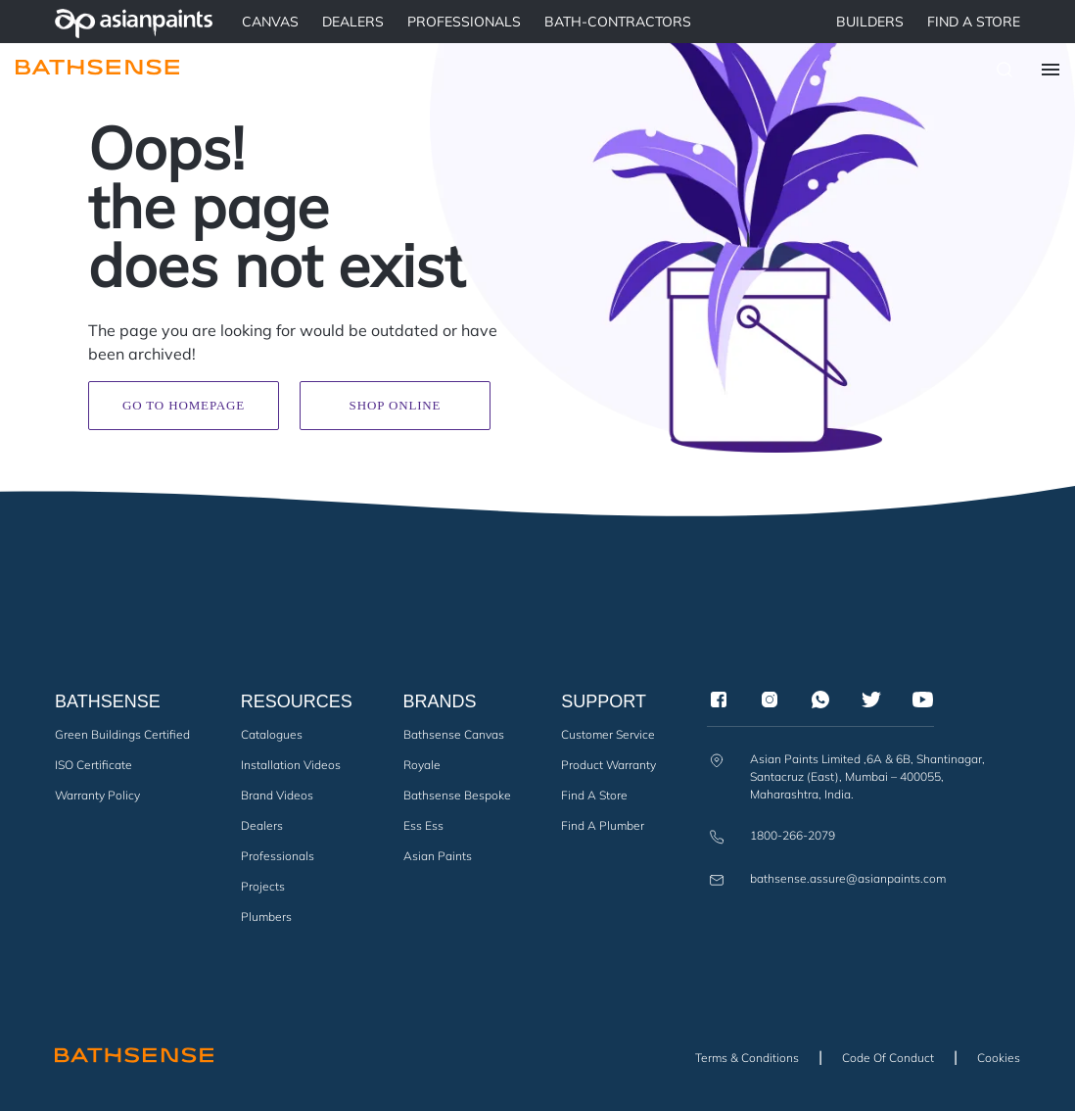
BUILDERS (870, 21)
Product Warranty (608, 764)
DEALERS (353, 21)
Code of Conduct (888, 1057)
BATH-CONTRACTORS (617, 21)
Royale (422, 764)
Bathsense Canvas (453, 734)
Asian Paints (437, 855)
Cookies (998, 1057)
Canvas (270, 21)
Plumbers (266, 916)
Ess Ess (423, 825)
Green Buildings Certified (122, 734)
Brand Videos (277, 795)
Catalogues (272, 734)
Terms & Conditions (747, 1057)
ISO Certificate (93, 764)
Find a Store (973, 21)
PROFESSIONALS (464, 21)
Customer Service (608, 734)
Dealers (262, 825)
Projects (263, 886)
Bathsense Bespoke (457, 795)
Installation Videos (291, 764)
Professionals (277, 855)
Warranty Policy (97, 795)
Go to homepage (183, 405)
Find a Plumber (602, 825)
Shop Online (396, 405)
